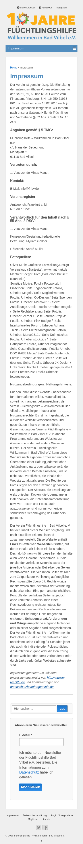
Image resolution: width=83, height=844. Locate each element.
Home (13, 67)
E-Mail (25, 735)
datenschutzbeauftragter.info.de (32, 687)
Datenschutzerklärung (35, 815)
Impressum (13, 815)
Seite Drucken (26, 7)
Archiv (46, 819)
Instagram (61, 7)
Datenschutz (29, 772)
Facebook (45, 7)
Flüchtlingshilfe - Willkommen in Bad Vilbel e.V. (39, 835)
